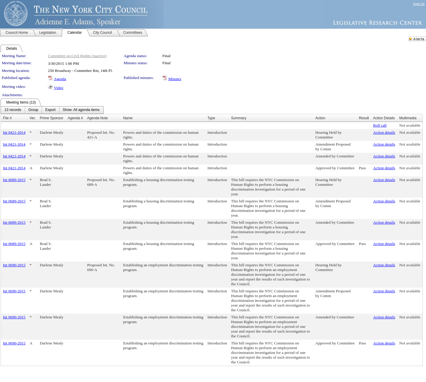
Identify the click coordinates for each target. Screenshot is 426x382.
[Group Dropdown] (33, 110)
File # (7, 118)
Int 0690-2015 (14, 265)
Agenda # (75, 118)
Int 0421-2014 (14, 132)
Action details (384, 132)
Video (58, 88)
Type (211, 118)
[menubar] (52, 110)
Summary (238, 118)
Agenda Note (97, 118)
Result (364, 118)
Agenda (60, 79)
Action (320, 118)
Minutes (174, 79)
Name (128, 118)
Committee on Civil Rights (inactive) (77, 56)
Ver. (33, 118)
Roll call (380, 125)
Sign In (419, 3)
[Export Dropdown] (50, 110)
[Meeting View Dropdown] (81, 110)
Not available (409, 125)
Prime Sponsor (51, 118)
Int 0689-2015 (14, 180)
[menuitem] (13, 110)
